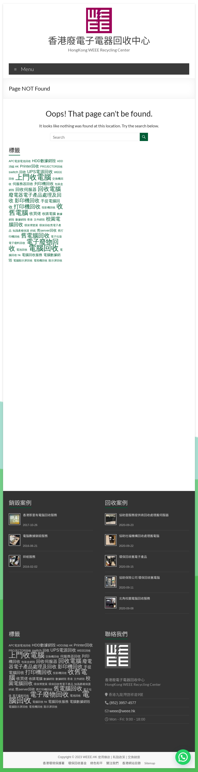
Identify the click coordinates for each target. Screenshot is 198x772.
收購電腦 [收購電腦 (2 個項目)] (49, 214)
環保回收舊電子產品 (133, 557)
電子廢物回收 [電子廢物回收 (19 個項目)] (49, 694)
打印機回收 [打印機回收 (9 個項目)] (27, 206)
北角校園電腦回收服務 (134, 598)
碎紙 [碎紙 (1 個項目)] (33, 230)
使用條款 (104, 757)
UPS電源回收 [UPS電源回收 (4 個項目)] (40, 171)
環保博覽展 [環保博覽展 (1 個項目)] (31, 225)
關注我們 (112, 763)
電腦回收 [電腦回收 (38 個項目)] (44, 248)
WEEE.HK (90, 757)
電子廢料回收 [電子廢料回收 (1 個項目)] (17, 242)
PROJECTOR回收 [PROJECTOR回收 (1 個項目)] (51, 166)
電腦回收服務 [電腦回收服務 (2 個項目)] (32, 255)
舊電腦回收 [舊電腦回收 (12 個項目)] (35, 235)
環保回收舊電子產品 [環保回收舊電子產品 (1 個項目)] (60, 684)
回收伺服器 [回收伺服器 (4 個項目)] (26, 189)
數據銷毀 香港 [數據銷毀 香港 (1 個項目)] (24, 219)
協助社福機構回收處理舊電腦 (139, 536)
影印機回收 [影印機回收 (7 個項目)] (27, 200)
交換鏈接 (134, 757)
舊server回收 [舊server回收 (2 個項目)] (47, 230)
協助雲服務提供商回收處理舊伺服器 (144, 515)
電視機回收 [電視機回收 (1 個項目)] (40, 260)
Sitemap (149, 763)
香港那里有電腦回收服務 (40, 515)
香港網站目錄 (131, 763)
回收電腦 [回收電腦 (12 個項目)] (49, 189)
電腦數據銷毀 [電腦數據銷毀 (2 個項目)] (80, 702)
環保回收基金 (77, 763)
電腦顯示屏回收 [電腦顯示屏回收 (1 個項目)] (23, 260)
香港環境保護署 (53, 763)
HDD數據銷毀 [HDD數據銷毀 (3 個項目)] (44, 161)
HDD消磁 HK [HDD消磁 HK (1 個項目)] (65, 645)
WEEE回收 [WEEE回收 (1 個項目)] (84, 650)
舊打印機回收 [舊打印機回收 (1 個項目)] (44, 689)
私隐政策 (119, 757)
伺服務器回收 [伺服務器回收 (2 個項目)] (23, 184)
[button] (183, 757)
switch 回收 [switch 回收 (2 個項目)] (17, 172)
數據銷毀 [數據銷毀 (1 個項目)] (49, 678)
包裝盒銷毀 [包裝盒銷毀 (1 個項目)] (28, 661)
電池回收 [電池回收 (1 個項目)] (21, 249)
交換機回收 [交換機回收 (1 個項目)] (52, 656)
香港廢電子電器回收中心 (99, 40)
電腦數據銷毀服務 (35, 536)
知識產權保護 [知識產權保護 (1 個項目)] (21, 230)
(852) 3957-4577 (123, 703)
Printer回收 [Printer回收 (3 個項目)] (29, 166)
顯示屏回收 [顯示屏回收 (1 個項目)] (55, 260)
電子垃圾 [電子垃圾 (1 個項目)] (56, 236)
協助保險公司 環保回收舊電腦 (139, 578)
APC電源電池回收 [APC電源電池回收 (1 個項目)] (20, 161)
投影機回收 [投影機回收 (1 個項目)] (48, 207)
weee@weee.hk (122, 711)
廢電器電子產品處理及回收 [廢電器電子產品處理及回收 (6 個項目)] (50, 664)
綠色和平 (96, 763)
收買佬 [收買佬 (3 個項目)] (35, 213)
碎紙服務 (29, 557)
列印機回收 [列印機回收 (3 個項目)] (44, 183)
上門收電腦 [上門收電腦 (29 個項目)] (33, 177)
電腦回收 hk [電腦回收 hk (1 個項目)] (39, 701)
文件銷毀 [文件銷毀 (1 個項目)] (39, 219)
